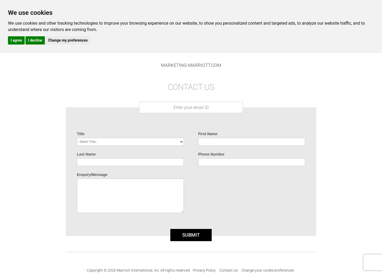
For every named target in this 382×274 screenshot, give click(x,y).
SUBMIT (191, 235)
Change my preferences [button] (68, 40)
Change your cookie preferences (267, 270)
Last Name (86, 154)
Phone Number (211, 154)
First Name (207, 134)
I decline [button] (35, 40)
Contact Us (228, 270)
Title (81, 134)
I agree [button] (16, 40)
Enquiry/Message (92, 175)
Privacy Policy (204, 270)
